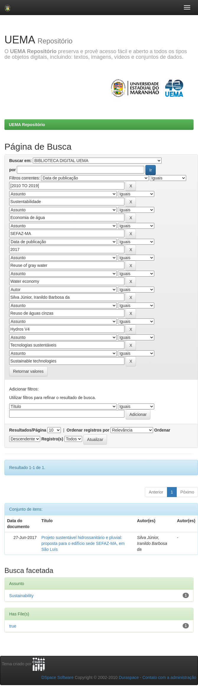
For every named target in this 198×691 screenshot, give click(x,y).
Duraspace (129, 677)
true (12, 626)
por (12, 169)
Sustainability (21, 595)
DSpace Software (57, 677)
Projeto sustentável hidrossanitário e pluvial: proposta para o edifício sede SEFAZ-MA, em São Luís (83, 543)
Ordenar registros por (87, 430)
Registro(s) (52, 439)
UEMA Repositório (27, 124)
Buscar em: (20, 160)
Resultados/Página (27, 430)
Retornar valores (28, 371)
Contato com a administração (169, 677)
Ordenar (162, 430)
